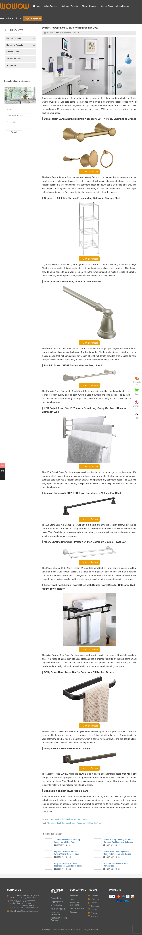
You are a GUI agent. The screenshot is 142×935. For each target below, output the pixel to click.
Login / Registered (33, 18)
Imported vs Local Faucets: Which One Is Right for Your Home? (66, 853)
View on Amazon (89, 172)
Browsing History (136, 404)
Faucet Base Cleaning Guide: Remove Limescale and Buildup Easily (117, 853)
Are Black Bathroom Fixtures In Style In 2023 (69, 819)
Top (136, 415)
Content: (20, 125)
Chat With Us (136, 381)
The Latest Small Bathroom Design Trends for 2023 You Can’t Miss (75, 823)
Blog (69, 33)
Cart (136, 392)
